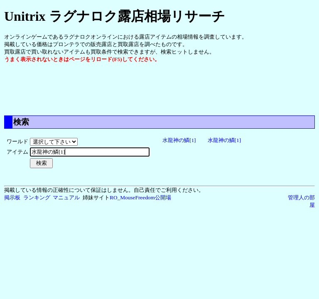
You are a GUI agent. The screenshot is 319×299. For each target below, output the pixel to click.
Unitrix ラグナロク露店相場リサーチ (114, 16)
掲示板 (12, 197)
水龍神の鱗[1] (179, 140)
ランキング (36, 197)
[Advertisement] (155, 88)
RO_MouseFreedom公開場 (140, 197)
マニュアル (66, 197)
